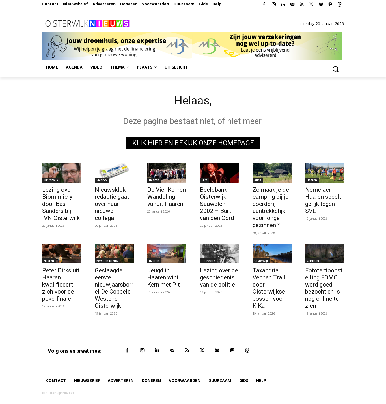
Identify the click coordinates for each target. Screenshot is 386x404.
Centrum (313, 261)
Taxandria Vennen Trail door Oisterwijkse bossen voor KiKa (269, 288)
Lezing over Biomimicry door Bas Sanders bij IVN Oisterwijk (61, 203)
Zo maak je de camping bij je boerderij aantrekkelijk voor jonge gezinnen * (271, 207)
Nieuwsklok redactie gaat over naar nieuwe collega (112, 203)
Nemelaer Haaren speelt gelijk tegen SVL (323, 200)
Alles (257, 180)
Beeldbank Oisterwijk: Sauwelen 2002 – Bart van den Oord (217, 203)
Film (204, 180)
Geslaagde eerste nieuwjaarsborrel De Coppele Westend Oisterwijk (114, 288)
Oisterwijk (51, 180)
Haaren (154, 180)
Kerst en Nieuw (107, 261)
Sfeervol (102, 180)
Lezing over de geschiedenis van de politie (219, 277)
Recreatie (208, 261)
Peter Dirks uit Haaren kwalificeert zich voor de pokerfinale (60, 284)
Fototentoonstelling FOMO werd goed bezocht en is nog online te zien (323, 288)
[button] (335, 68)
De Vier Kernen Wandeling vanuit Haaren (166, 196)
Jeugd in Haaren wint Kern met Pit (163, 277)
